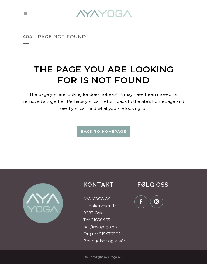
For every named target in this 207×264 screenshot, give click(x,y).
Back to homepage (103, 131)
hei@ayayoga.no (100, 226)
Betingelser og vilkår (104, 240)
